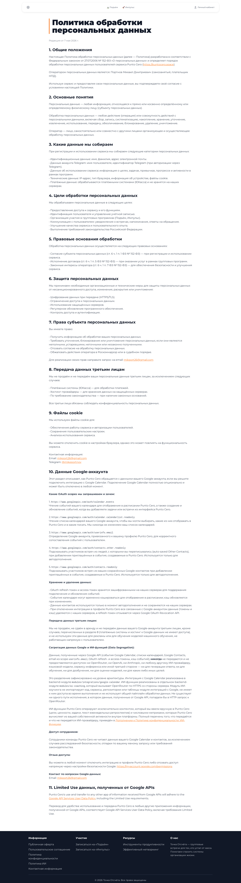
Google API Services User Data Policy (72, 798)
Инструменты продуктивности (143, 844)
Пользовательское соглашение (49, 849)
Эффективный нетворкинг (141, 849)
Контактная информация (45, 868)
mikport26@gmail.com (138, 359)
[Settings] (28, 7)
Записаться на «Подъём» (92, 844)
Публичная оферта (41, 844)
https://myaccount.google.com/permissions (144, 766)
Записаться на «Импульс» (93, 849)
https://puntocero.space (158, 64)
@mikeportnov (71, 462)
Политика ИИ (37, 863)
